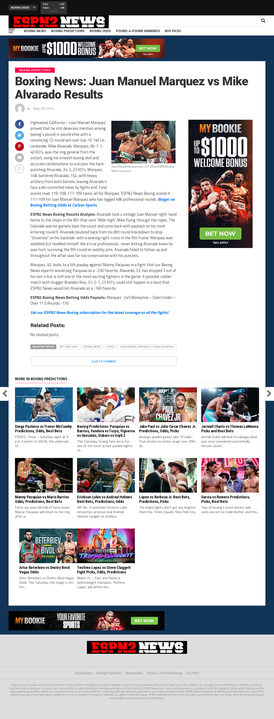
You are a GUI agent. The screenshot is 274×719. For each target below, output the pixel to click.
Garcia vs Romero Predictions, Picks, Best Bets (225, 499)
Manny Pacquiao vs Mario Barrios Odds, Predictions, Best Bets (42, 499)
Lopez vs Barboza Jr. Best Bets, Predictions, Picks (164, 499)
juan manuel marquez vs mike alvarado (147, 346)
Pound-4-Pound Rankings (138, 30)
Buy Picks (173, 30)
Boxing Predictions (68, 30)
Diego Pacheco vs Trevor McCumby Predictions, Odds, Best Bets (43, 428)
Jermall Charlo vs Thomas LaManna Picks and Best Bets (229, 428)
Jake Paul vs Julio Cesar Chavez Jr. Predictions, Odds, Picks (167, 428)
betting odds (69, 346)
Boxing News (35, 30)
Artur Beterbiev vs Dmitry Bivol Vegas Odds (44, 569)
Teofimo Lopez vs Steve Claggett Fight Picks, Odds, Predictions (104, 569)
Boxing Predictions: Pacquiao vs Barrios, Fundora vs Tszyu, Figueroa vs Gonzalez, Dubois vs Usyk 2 (106, 431)
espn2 (111, 346)
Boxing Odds (100, 30)
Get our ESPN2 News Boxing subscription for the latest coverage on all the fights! (99, 312)
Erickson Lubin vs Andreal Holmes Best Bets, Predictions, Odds (104, 499)
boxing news (92, 346)
